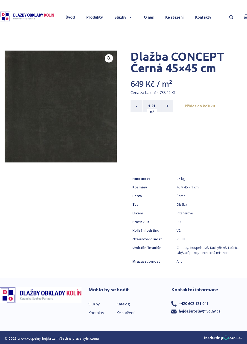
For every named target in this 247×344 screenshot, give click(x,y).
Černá (181, 196)
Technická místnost (215, 252)
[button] (231, 17)
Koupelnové (199, 247)
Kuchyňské (218, 247)
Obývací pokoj (187, 252)
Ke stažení (174, 17)
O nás (149, 17)
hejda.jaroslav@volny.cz (200, 311)
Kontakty (203, 17)
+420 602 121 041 (194, 303)
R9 (178, 222)
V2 (178, 230)
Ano (180, 261)
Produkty (94, 17)
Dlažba (182, 204)
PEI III (181, 239)
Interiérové (185, 213)
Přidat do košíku (200, 105)
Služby (123, 17)
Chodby (182, 247)
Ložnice (233, 247)
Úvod (70, 17)
